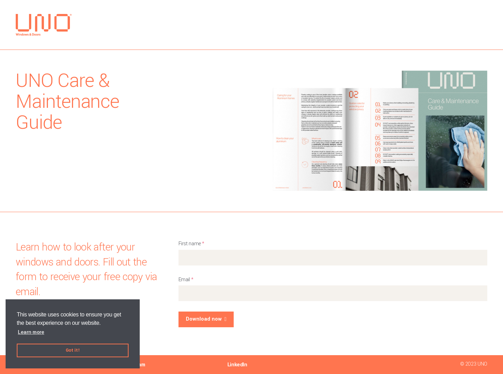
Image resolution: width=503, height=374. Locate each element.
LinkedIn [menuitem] (237, 364)
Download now (204, 319)
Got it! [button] (73, 350)
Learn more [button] (31, 332)
